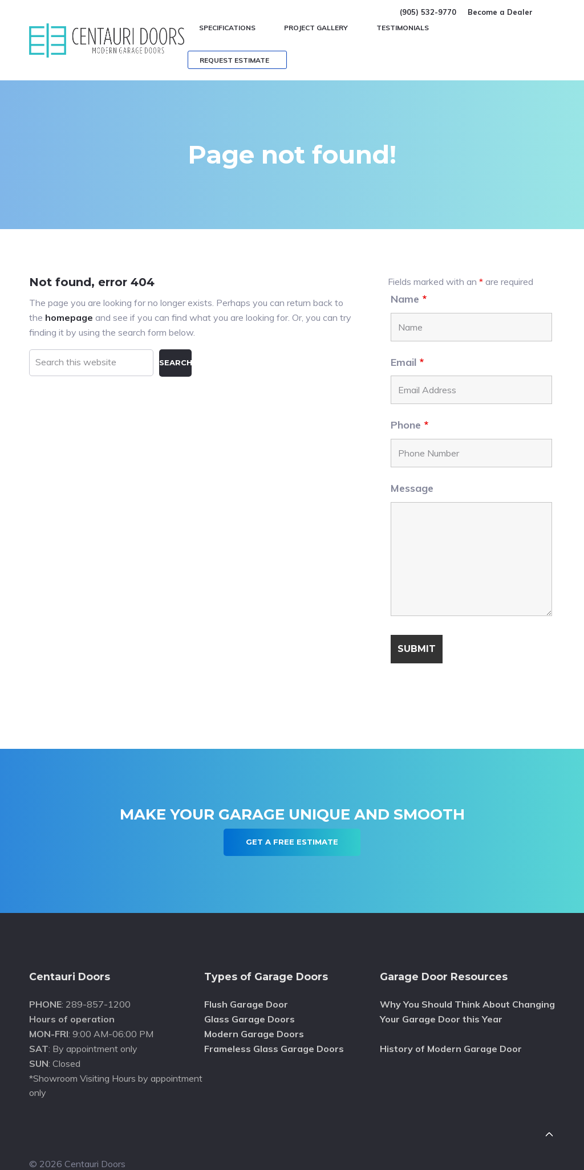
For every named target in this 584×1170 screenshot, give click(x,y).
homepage (69, 317)
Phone (409, 424)
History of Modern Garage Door (451, 1048)
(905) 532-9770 (428, 12)
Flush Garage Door (246, 1004)
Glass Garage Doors (249, 1019)
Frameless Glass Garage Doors (274, 1048)
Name (409, 298)
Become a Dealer (500, 12)
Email (407, 362)
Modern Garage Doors (254, 1033)
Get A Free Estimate (292, 841)
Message (412, 488)
